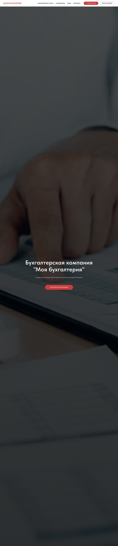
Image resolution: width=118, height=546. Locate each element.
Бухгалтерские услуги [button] (45, 3)
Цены (69, 3)
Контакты (77, 3)
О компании (60, 3)
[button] (107, 3)
